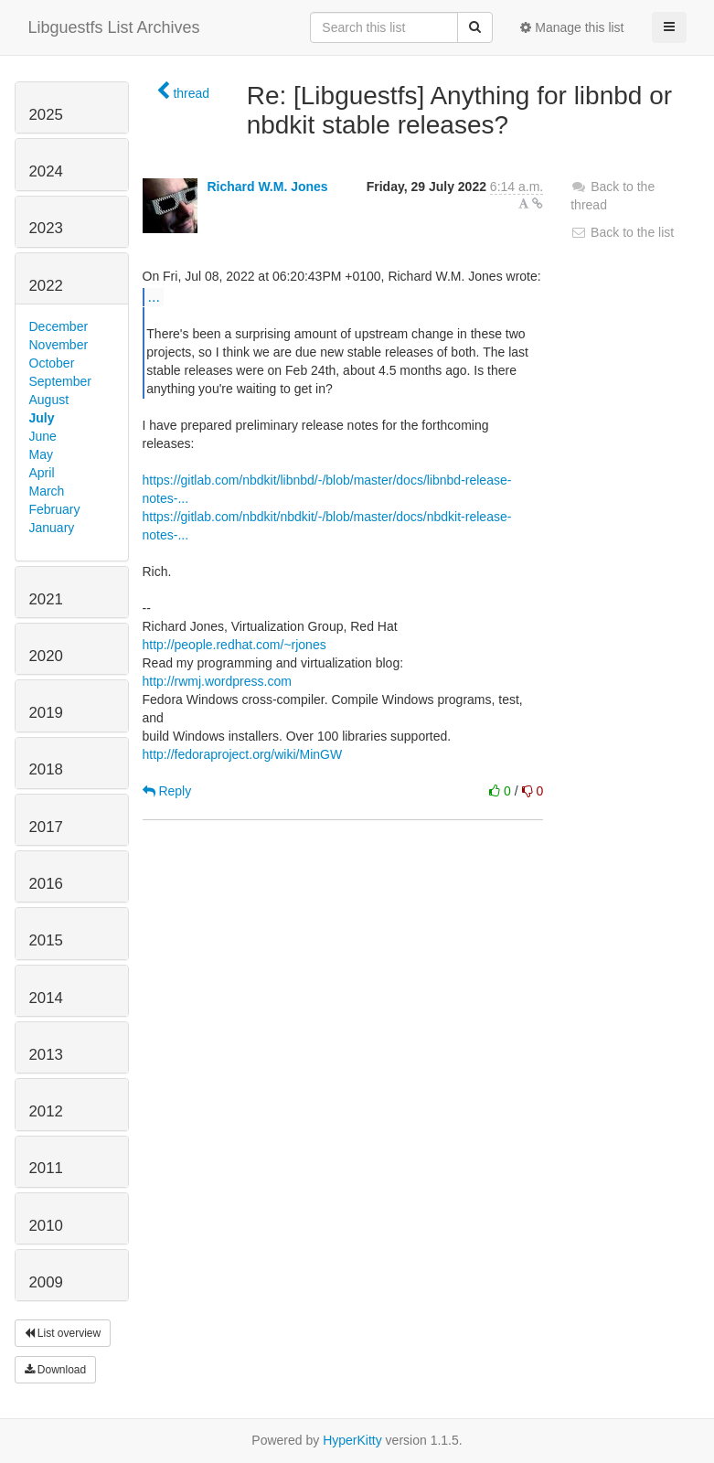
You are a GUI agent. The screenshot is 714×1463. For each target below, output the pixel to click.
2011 (46, 1168)
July (42, 418)
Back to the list (622, 232)
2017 (46, 827)
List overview (63, 1333)
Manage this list (571, 27)
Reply (167, 791)
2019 (46, 712)
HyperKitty (352, 1440)
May (41, 454)
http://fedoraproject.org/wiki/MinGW (243, 754)
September (60, 381)
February (54, 509)
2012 (46, 1111)
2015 (46, 940)
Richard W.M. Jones (267, 186)
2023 (46, 228)
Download (56, 1369)
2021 (46, 599)
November (59, 344)
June (43, 436)
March (47, 491)
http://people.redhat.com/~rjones (234, 644)
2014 (46, 998)
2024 (46, 171)
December (59, 326)
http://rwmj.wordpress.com (217, 681)
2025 (46, 114)
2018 (46, 769)
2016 (46, 883)
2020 (46, 656)
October (52, 363)
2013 (46, 1054)
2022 (46, 285)
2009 (46, 1282)
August (49, 399)
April (42, 472)
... (154, 296)
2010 (46, 1225)
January (52, 527)
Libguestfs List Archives (114, 27)
